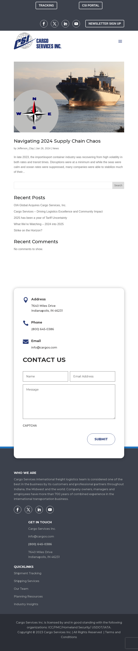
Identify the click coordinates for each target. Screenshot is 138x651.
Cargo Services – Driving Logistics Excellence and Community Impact (58, 211)
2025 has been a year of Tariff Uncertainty (40, 217)
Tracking (46, 5)
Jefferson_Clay (25, 148)
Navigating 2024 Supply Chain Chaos (57, 141)
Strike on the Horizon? (28, 230)
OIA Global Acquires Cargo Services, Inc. (40, 205)
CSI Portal (90, 5)
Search (118, 185)
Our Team (21, 588)
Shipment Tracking (27, 573)
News (55, 148)
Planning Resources (28, 596)
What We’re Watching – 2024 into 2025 (39, 224)
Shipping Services (26, 581)
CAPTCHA (30, 425)
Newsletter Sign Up (105, 23)
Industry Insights (26, 604)
